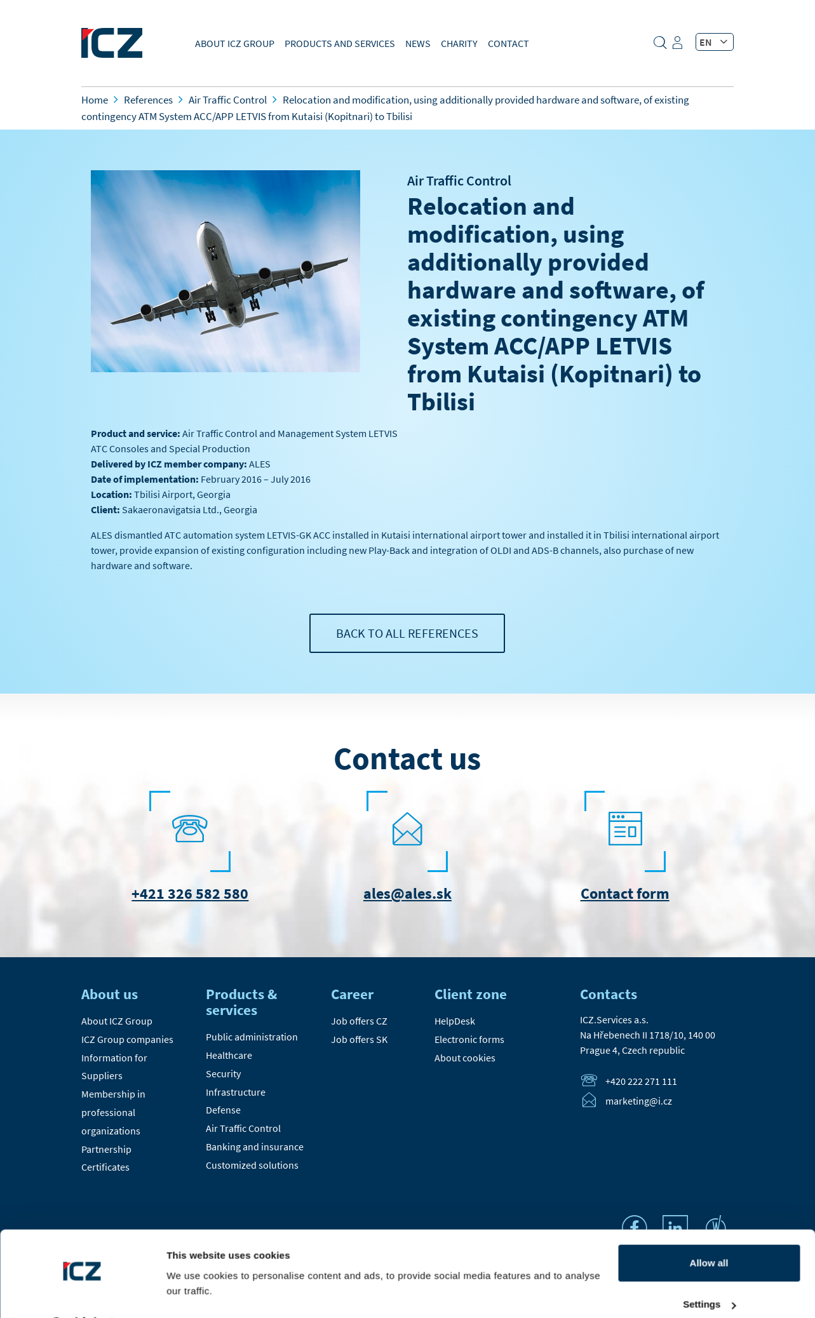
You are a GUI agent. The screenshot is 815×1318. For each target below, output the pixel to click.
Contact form (625, 893)
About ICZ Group (234, 43)
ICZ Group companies (127, 1039)
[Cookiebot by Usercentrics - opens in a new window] (82, 1293)
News (418, 43)
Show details (196, 1293)
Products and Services (340, 43)
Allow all (709, 1230)
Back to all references (407, 633)
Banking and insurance (255, 1146)
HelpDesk (454, 1020)
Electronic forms (469, 1039)
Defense (223, 1109)
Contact (508, 43)
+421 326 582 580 (189, 893)
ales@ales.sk (407, 893)
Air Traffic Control (459, 180)
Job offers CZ (359, 1020)
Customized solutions (252, 1165)
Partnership (106, 1149)
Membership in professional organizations (113, 1112)
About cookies (464, 1057)
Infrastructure (236, 1092)
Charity (459, 43)
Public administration (252, 1036)
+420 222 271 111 (641, 1081)
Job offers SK (359, 1039)
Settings (709, 1271)
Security (223, 1073)
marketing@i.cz (638, 1100)
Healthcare (229, 1055)
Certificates (105, 1166)
